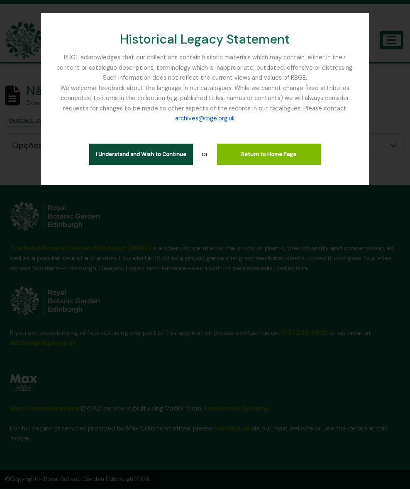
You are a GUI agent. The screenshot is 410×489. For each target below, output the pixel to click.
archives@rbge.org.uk (205, 118)
